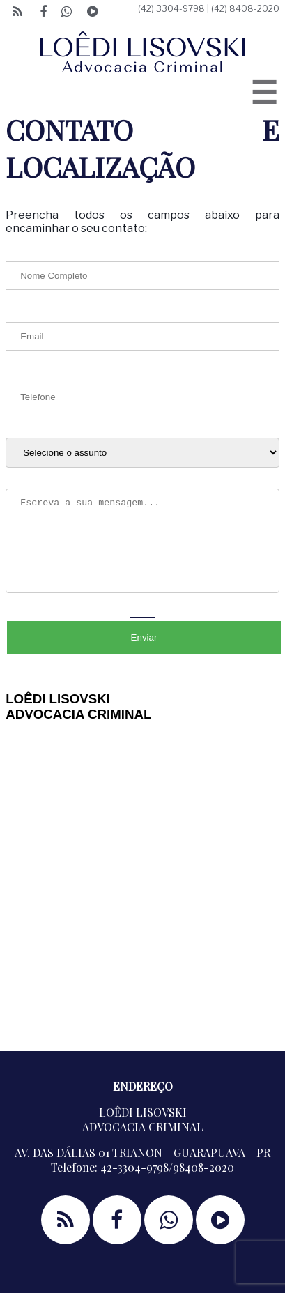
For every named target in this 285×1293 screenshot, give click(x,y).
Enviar (144, 637)
